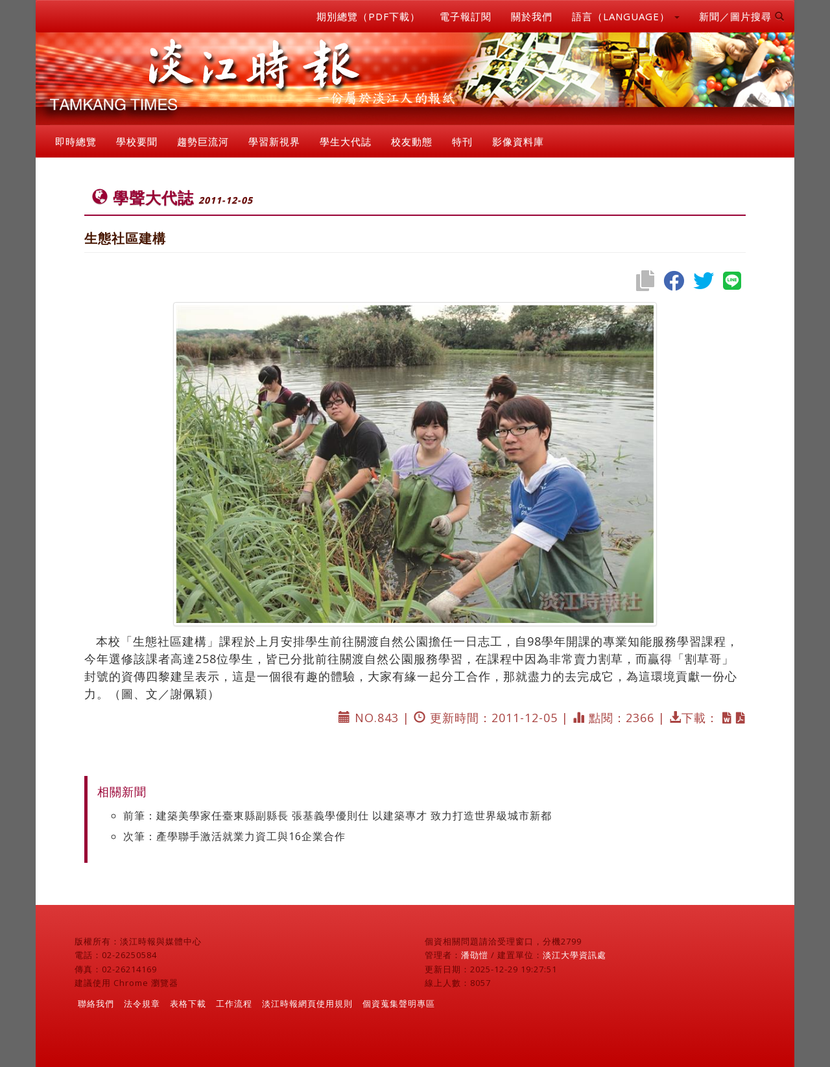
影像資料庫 (518, 141)
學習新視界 (274, 141)
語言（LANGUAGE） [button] (626, 16)
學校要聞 (137, 141)
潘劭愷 (474, 955)
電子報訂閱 (466, 16)
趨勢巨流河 (203, 141)
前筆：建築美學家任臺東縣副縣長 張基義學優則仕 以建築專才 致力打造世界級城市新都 (337, 815)
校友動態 (412, 141)
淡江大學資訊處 (574, 955)
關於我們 (531, 16)
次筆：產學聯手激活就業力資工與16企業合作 (234, 836)
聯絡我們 (96, 1003)
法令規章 (142, 1003)
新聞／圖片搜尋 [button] (742, 16)
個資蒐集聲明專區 (398, 1003)
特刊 (462, 141)
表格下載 (188, 1003)
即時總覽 (76, 141)
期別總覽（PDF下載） (368, 16)
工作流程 (234, 1003)
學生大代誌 (346, 141)
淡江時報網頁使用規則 (307, 1003)
